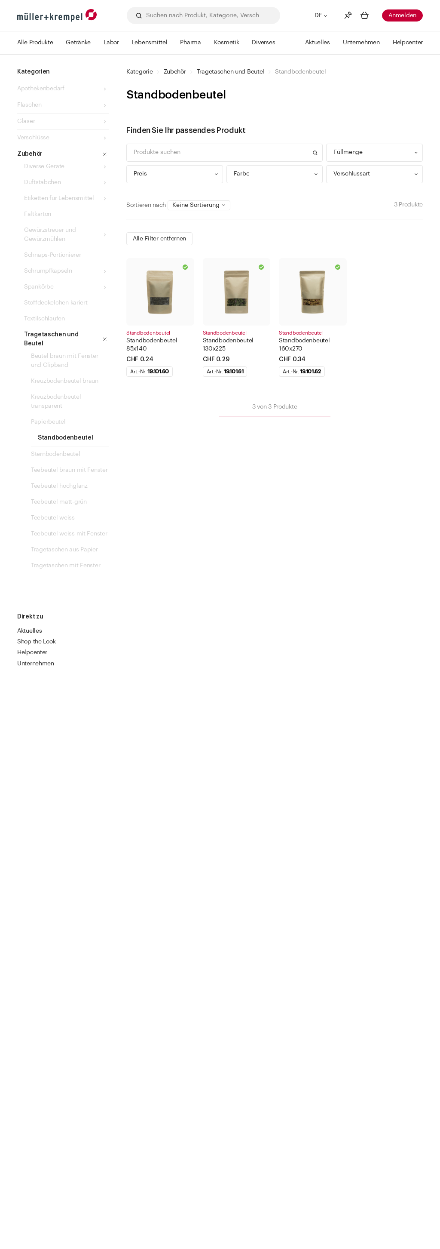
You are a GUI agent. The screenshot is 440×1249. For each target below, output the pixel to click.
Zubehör (175, 72)
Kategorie (139, 72)
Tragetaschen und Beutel (231, 72)
